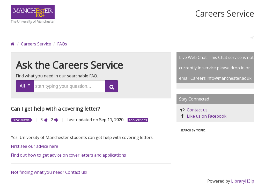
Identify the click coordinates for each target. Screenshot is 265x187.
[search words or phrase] (69, 86)
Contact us (197, 110)
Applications (138, 120)
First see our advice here (34, 146)
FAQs (62, 44)
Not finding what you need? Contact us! (49, 172)
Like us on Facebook (206, 116)
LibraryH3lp (242, 181)
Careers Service (36, 44)
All (25, 85)
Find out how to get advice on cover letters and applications (68, 155)
